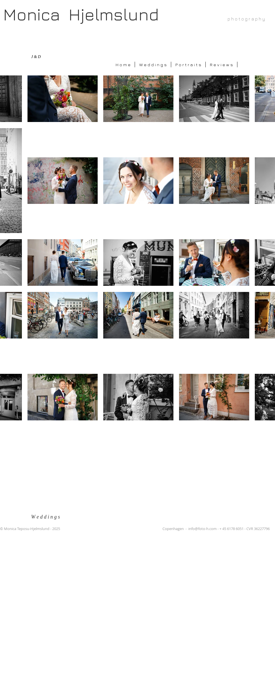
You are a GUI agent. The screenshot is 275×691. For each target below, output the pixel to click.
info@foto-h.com (202, 528)
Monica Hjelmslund (81, 14)
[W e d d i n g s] (48, 516)
